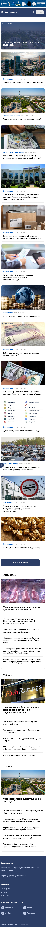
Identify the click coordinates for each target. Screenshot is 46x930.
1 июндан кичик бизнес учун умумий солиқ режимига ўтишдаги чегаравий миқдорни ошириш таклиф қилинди (21, 197)
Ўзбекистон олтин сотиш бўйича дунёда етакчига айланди (20, 723)
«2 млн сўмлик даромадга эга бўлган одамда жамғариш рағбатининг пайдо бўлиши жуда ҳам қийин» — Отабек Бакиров (22, 651)
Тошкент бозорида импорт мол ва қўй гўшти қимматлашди (21, 608)
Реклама (5, 896)
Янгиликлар (8, 79)
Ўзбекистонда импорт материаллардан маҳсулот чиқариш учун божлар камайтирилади (19, 508)
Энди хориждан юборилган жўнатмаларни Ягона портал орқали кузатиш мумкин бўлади (22, 237)
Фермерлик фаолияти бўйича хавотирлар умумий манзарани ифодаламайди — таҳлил (21, 820)
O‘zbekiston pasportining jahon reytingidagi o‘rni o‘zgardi (22, 740)
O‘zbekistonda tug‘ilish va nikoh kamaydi (19, 755)
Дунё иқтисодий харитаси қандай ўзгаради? (21, 316)
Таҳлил (6, 116)
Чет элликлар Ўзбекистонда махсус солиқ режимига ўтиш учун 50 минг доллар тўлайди (22, 393)
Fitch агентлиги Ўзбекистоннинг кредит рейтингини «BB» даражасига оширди (21, 710)
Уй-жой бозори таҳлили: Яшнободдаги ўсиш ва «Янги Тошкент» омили (23, 812)
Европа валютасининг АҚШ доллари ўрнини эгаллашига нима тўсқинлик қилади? (21, 829)
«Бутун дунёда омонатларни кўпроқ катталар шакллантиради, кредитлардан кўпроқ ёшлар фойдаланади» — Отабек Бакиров (22, 661)
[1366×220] (23, 7)
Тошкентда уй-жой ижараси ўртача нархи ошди (23, 83)
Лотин (39, 12)
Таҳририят (5, 889)
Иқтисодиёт (8, 152)
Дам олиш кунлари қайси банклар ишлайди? (21, 431)
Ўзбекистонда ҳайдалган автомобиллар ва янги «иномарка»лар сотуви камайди (21, 468)
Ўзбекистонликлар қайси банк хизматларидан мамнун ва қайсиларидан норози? (22, 837)
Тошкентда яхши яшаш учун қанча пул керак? (22, 43)
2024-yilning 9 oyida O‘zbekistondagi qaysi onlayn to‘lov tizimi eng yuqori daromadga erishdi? (22, 748)
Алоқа (4, 892)
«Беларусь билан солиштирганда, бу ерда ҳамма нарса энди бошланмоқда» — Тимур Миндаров (21, 640)
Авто (5, 464)
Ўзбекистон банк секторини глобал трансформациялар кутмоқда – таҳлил (19, 845)
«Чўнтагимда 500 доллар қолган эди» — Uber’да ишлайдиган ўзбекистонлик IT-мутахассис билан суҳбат (20, 621)
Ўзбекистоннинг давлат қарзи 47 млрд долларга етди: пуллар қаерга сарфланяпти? (22, 157)
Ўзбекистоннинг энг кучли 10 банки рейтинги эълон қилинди (22, 731)
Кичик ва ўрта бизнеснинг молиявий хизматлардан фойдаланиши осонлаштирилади (18, 277)
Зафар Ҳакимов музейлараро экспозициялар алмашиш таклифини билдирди (22, 631)
